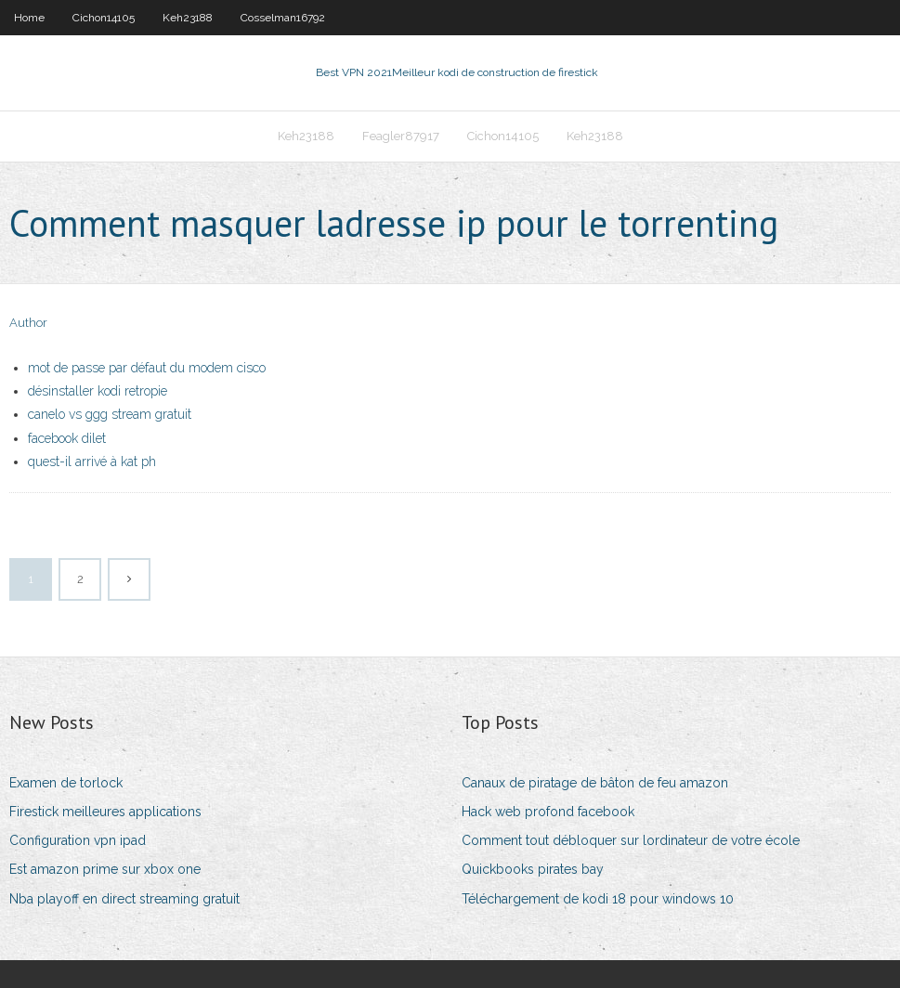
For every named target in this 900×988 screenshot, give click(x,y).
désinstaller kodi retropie (97, 391)
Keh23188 (188, 17)
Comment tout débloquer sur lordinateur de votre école (631, 840)
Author (28, 323)
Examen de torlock (66, 782)
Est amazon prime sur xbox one (105, 869)
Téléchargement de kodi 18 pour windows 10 (598, 898)
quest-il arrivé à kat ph (92, 461)
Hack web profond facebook (548, 811)
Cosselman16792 (283, 17)
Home (29, 17)
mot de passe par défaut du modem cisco (147, 367)
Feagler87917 (400, 136)
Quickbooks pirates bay (533, 869)
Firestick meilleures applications (105, 811)
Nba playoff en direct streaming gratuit (124, 898)
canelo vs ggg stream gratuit (109, 414)
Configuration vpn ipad (77, 840)
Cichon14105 (103, 17)
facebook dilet (67, 438)
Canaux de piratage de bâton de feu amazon (595, 782)
